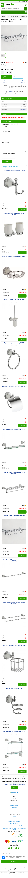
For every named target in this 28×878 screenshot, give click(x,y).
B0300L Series (23, 109)
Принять (14, 787)
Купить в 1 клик (18, 76)
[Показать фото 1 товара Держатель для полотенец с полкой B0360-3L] (3, 55)
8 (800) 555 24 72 (22, 2)
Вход (14, 796)
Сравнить (5, 81)
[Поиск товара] (12, 8)
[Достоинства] (14, 133)
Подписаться (14, 861)
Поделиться (22, 81)
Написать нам (14, 792)
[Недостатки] (14, 139)
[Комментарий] (14, 147)
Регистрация (14, 798)
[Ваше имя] (14, 128)
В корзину (6, 77)
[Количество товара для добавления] (5, 72)
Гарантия (11, 91)
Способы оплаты (13, 85)
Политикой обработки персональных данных (14, 784)
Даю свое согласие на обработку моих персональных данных (15, 857)
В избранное (13, 81)
